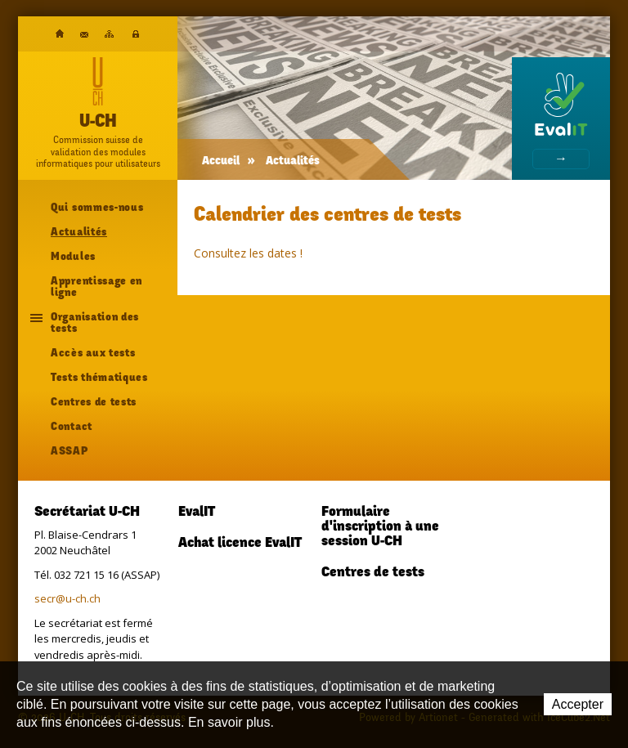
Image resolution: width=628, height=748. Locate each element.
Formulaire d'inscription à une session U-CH (380, 527)
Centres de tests (372, 573)
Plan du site (109, 34)
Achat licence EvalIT (240, 543)
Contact (84, 35)
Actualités (293, 161)
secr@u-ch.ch (67, 598)
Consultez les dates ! (248, 253)
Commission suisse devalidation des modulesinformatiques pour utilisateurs (98, 151)
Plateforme (136, 34)
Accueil (60, 33)
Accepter (577, 704)
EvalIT (196, 512)
